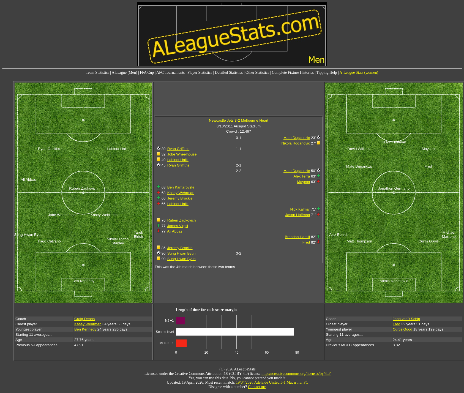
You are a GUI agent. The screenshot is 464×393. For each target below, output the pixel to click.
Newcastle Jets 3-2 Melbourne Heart (238, 120)
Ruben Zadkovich (181, 220)
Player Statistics (199, 72)
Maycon (303, 182)
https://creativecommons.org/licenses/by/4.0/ (296, 374)
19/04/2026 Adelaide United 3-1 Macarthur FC (272, 382)
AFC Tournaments (170, 72)
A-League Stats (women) (358, 72)
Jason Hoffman (297, 215)
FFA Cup (147, 72)
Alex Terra (301, 176)
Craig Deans (84, 319)
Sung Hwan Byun (181, 253)
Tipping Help (326, 72)
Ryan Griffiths (178, 149)
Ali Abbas (174, 231)
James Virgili (177, 226)
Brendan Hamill (297, 237)
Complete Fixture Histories (293, 72)
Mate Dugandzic (296, 138)
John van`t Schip (406, 319)
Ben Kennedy (85, 329)
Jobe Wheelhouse (182, 154)
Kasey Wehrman (180, 193)
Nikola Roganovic (296, 143)
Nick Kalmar (300, 209)
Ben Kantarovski (180, 187)
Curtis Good (402, 329)
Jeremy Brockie (180, 198)
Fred (306, 242)
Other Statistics (257, 72)
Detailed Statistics (229, 72)
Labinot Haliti (178, 160)
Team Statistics (97, 72)
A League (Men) (124, 72)
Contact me (257, 387)
